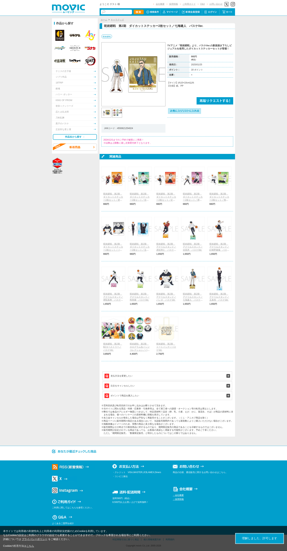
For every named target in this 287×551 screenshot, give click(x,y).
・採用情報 (178, 499)
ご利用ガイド (189, 4)
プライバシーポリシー (34, 539)
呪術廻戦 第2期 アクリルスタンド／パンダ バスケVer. (166, 297)
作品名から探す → (75, 136)
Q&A (202, 4)
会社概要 (160, 4)
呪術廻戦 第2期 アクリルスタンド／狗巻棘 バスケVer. (140, 297)
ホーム (104, 19)
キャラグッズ (117, 19)
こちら (30, 545)
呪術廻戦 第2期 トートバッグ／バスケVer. (166, 347)
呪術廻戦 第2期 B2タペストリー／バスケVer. (112, 347)
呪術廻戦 (107, 37)
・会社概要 (178, 495)
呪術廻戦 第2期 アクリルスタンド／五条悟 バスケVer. (219, 297)
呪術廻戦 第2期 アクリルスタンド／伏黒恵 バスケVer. (193, 247)
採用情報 (173, 4)
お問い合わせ (216, 4)
